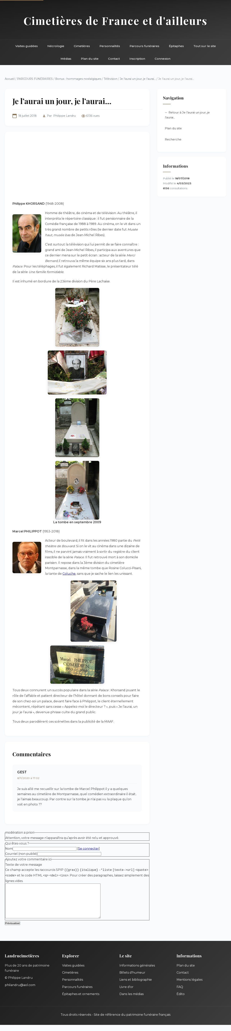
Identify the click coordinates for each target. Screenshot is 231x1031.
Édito (181, 1000)
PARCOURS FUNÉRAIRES (35, 79)
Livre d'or (126, 993)
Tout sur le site (204, 46)
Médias (66, 58)
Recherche (173, 139)
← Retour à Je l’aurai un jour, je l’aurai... (187, 115)
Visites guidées (26, 46)
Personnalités (109, 46)
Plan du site (90, 58)
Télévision (110, 79)
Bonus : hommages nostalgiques (78, 79)
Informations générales (137, 971)
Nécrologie (55, 46)
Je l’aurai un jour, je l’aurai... (138, 79)
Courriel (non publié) (21, 854)
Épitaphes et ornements (80, 1000)
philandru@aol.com (20, 991)
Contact (114, 58)
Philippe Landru (64, 115)
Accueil (10, 79)
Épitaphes (176, 46)
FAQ (180, 993)
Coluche (69, 573)
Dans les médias (131, 1000)
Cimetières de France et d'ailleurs (115, 20)
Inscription (137, 58)
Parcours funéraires (144, 46)
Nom (9, 848)
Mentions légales (189, 986)
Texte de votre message (23, 864)
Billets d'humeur (132, 978)
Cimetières (82, 46)
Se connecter (88, 848)
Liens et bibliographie (135, 986)
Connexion (162, 58)
